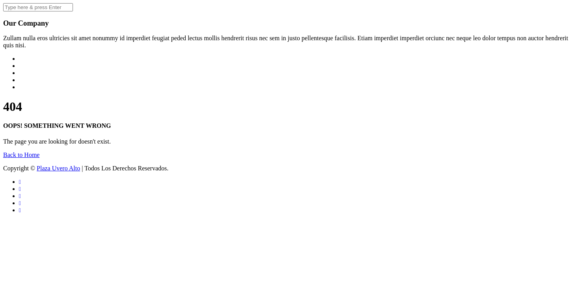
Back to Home (21, 154)
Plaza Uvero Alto (58, 168)
